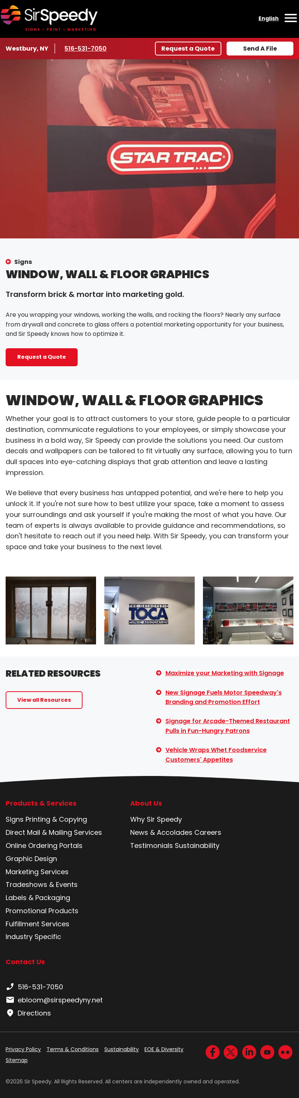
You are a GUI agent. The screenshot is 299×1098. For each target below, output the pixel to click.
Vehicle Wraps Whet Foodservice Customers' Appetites (216, 755)
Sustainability (197, 845)
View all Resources (44, 700)
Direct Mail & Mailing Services (54, 832)
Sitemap (17, 1060)
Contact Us (25, 961)
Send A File (260, 48)
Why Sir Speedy (156, 819)
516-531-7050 (87, 48)
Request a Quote (188, 48)
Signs (23, 262)
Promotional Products (42, 910)
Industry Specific (33, 936)
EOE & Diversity (163, 1049)
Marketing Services (37, 871)
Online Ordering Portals (44, 845)
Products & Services (41, 803)
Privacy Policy (23, 1049)
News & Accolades (161, 832)
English (268, 18)
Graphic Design (31, 858)
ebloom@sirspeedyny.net (54, 1000)
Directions (28, 1013)
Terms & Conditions (73, 1049)
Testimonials (151, 845)
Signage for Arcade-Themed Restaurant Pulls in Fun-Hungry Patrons (227, 726)
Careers (207, 832)
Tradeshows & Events (42, 884)
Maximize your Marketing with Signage (224, 673)
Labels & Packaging (38, 897)
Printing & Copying (56, 819)
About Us (146, 803)
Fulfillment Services (37, 924)
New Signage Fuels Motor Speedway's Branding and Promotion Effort (223, 697)
